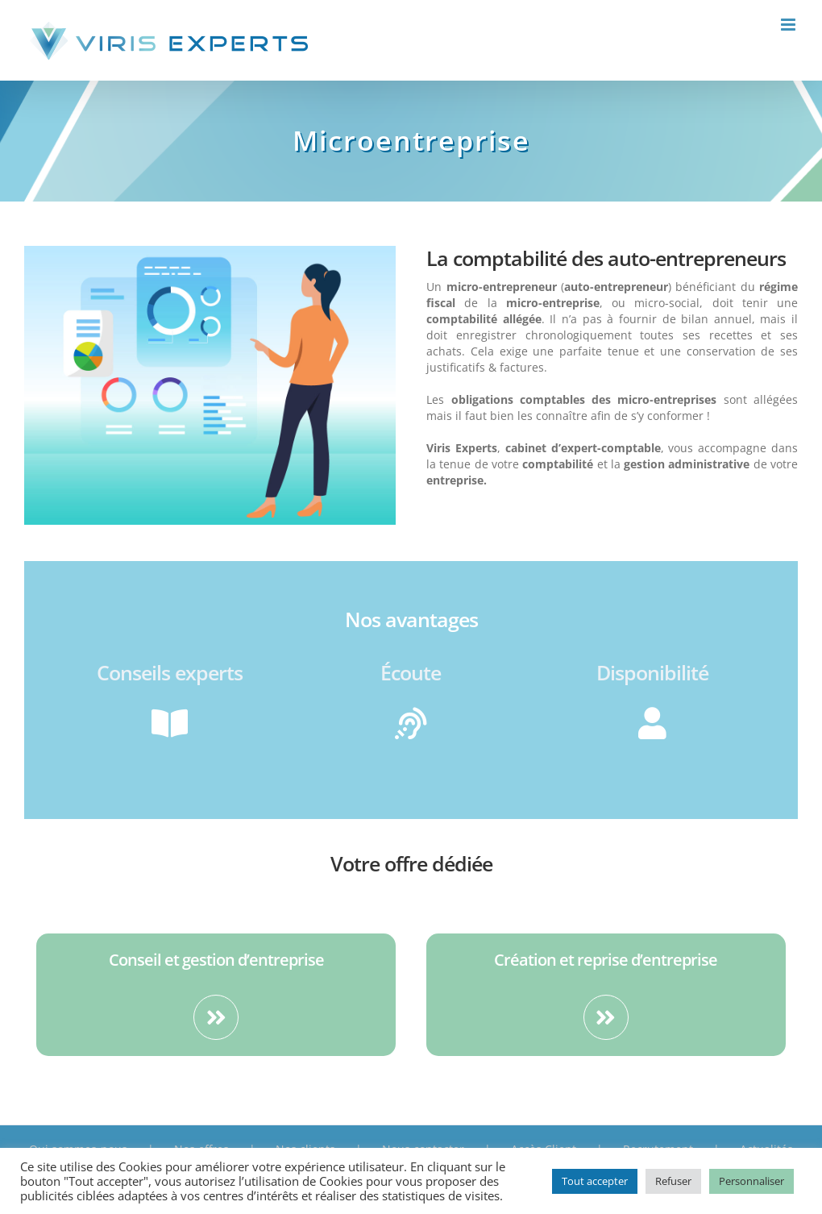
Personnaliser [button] (751, 1181)
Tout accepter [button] (595, 1181)
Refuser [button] (673, 1181)
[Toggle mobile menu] (789, 24)
